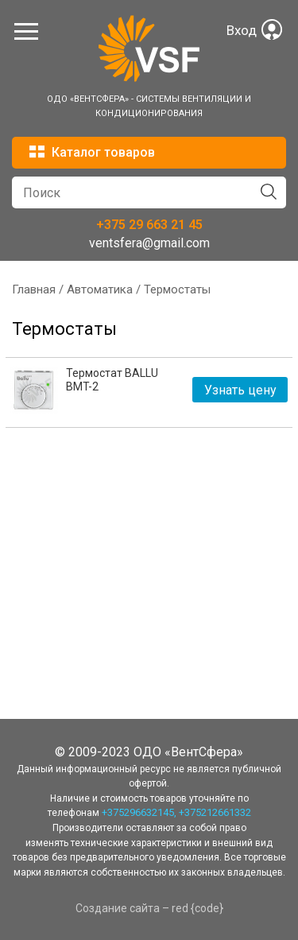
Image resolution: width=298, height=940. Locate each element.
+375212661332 (215, 812)
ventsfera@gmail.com (149, 243)
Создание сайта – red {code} (149, 908)
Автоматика (100, 289)
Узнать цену (240, 390)
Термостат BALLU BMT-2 (112, 380)
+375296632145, (139, 812)
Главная (34, 289)
